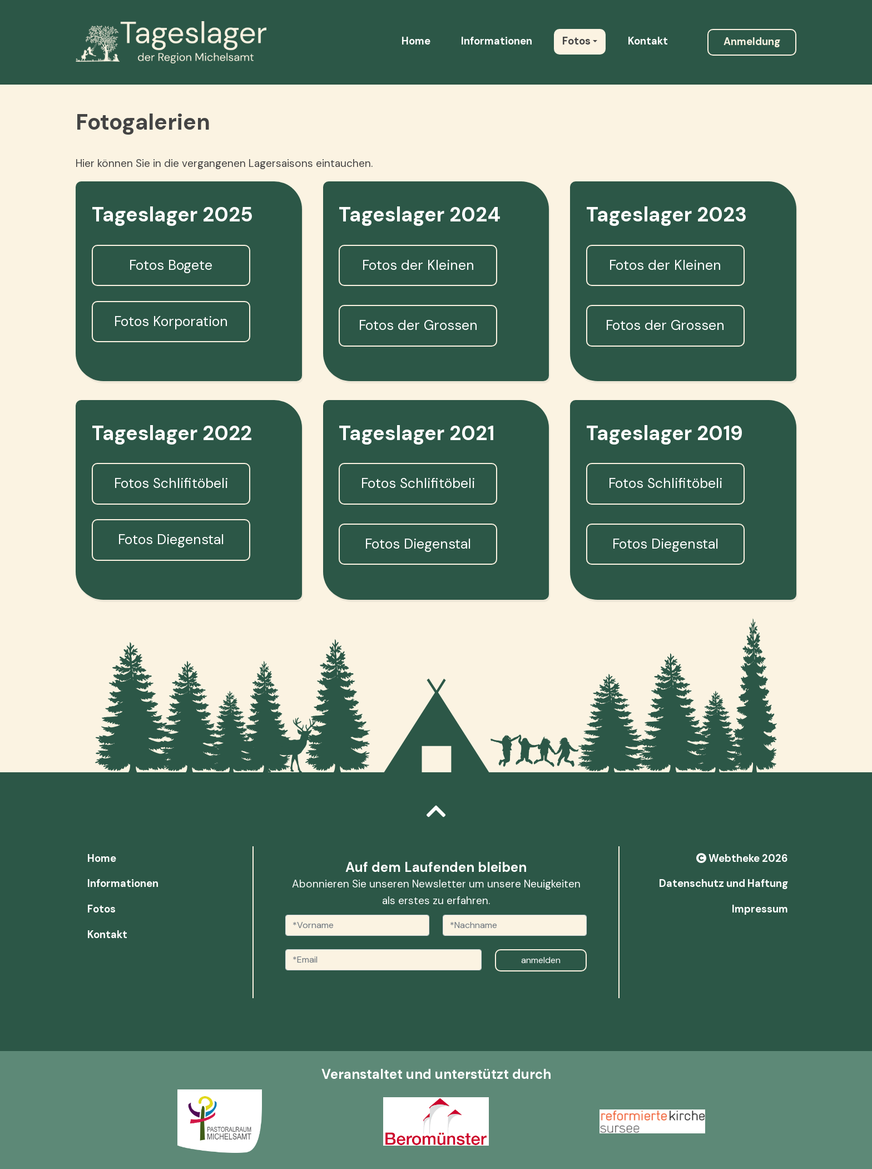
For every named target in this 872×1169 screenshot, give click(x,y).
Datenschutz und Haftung (723, 883)
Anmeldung (752, 41)
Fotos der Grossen (418, 325)
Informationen (496, 41)
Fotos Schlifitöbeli (171, 483)
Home (416, 41)
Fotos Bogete (170, 265)
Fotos (576, 41)
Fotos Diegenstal (171, 539)
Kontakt (648, 41)
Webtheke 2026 (742, 858)
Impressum (760, 909)
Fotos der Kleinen (418, 265)
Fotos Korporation (171, 321)
